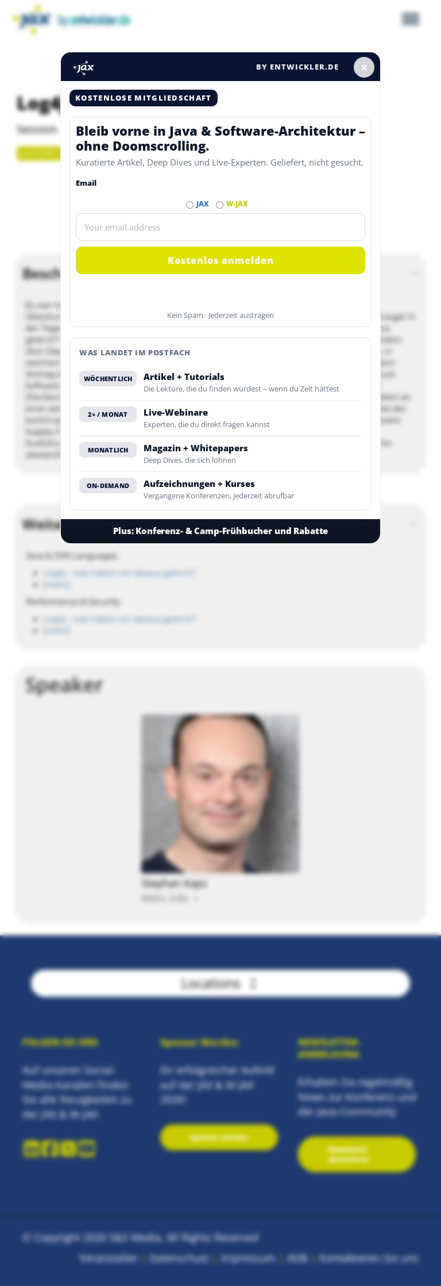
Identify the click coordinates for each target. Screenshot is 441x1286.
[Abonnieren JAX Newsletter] (190, 205)
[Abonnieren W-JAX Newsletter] (219, 205)
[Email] (220, 227)
